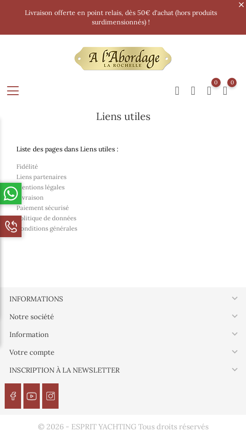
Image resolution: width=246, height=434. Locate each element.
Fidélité (27, 167)
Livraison (30, 198)
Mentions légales (40, 187)
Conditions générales (46, 228)
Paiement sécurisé (42, 208)
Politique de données (46, 218)
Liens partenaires (41, 177)
